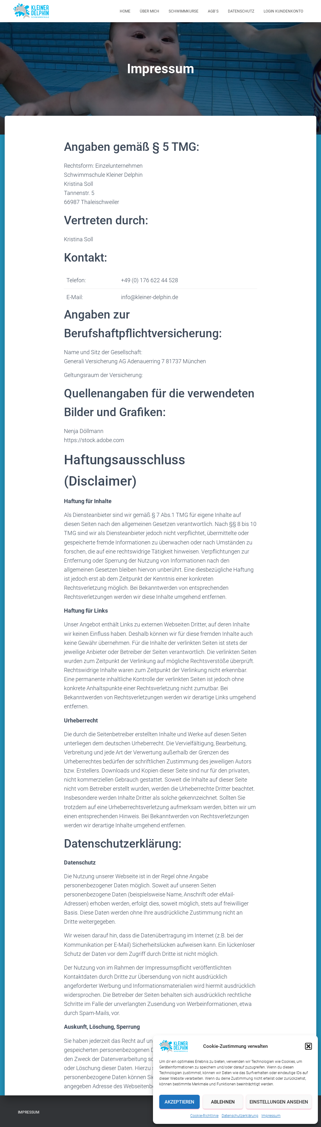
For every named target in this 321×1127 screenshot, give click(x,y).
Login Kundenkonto (283, 11)
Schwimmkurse (183, 11)
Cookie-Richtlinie (204, 1116)
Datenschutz (241, 11)
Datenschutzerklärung (240, 1116)
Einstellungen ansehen (279, 1102)
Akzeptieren (179, 1102)
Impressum (271, 1116)
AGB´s (213, 11)
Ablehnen (223, 1102)
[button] (308, 1046)
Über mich (149, 11)
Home (125, 11)
